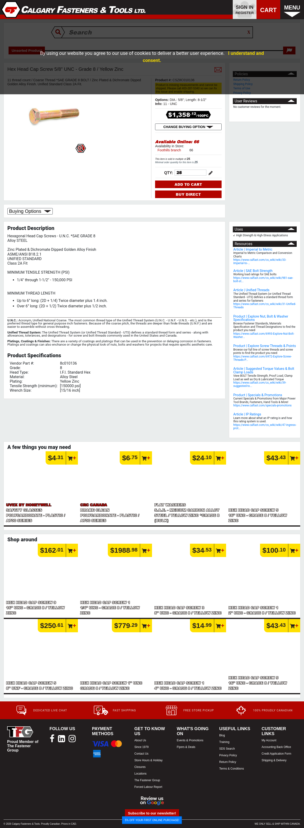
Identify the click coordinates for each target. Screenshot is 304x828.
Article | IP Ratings (247, 414)
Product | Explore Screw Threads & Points (264, 346)
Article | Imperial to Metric (252, 249)
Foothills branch (169, 150)
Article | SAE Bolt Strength (252, 271)
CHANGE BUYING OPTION (188, 127)
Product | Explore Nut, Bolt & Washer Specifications (260, 318)
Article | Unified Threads (251, 290)
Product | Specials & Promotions (257, 395)
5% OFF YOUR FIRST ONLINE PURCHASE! (152, 820)
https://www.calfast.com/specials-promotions (262, 405)
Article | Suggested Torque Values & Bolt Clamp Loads (263, 370)
